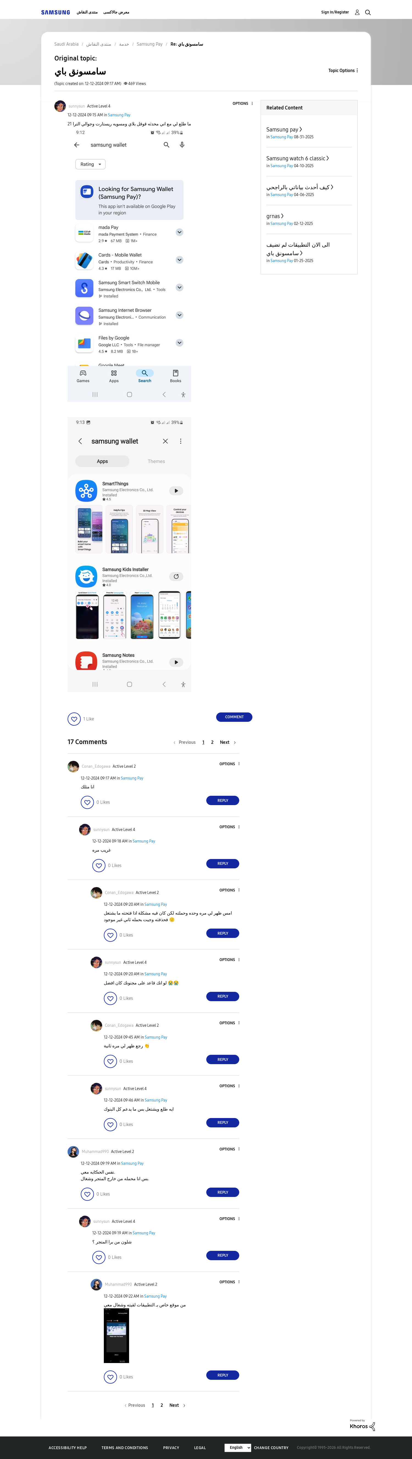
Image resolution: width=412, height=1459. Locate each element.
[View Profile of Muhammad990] (95, 1151)
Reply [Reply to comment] (223, 800)
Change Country (271, 1448)
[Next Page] (227, 742)
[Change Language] (237, 1448)
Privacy (171, 1448)
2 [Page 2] (212, 742)
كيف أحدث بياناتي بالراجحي (298, 187)
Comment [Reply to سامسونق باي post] (234, 717)
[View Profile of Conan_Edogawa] (96, 766)
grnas (273, 216)
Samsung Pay (119, 115)
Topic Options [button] (342, 70)
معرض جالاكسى (116, 12)
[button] (243, 103)
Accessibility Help (68, 1448)
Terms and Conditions (125, 1448)
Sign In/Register (335, 12)
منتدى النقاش (87, 12)
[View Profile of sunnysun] (77, 106)
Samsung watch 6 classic (295, 158)
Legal (200, 1448)
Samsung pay (282, 129)
